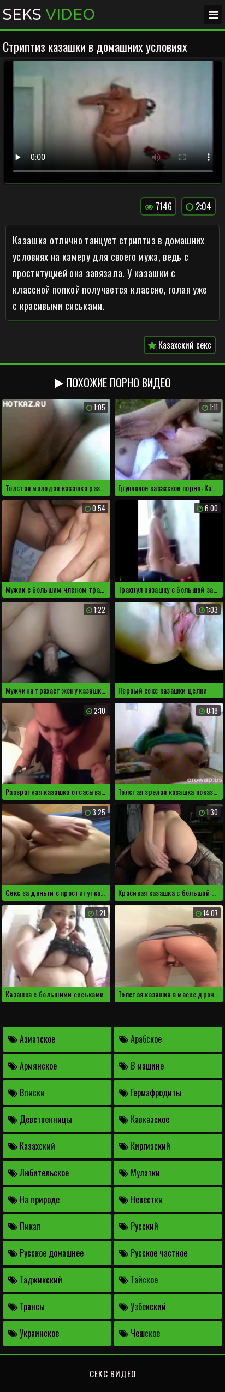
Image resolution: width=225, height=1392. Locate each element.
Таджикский (35, 1279)
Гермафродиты (150, 1092)
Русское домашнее (46, 1252)
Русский (138, 1226)
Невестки (141, 1199)
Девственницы (40, 1119)
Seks (49, 14)
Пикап (24, 1226)
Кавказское (144, 1119)
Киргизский (144, 1145)
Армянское (32, 1065)
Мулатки (139, 1172)
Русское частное (153, 1252)
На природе (34, 1199)
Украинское (33, 1333)
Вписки (26, 1092)
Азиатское (31, 1039)
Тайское (138, 1279)
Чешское (139, 1333)
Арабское (140, 1039)
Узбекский (142, 1306)
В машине (141, 1065)
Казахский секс (179, 344)
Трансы (26, 1306)
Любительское (38, 1172)
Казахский (31, 1145)
